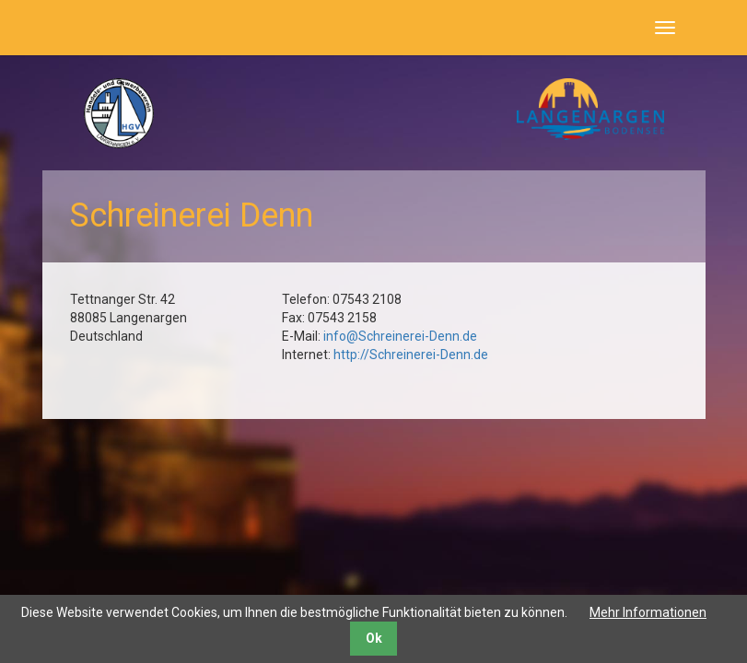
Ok (374, 638)
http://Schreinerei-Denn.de (410, 354)
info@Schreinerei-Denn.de (400, 336)
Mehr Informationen (647, 612)
